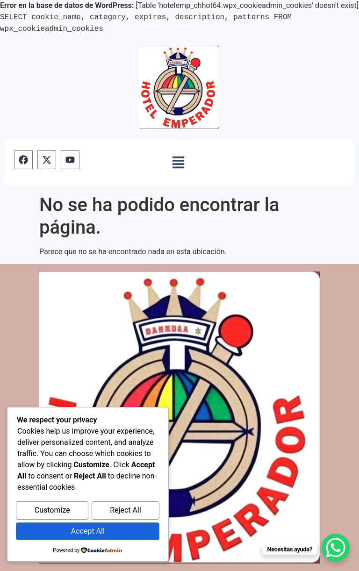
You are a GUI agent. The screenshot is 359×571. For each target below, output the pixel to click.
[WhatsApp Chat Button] (336, 548)
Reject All (125, 511)
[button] (178, 163)
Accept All (88, 531)
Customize (52, 511)
